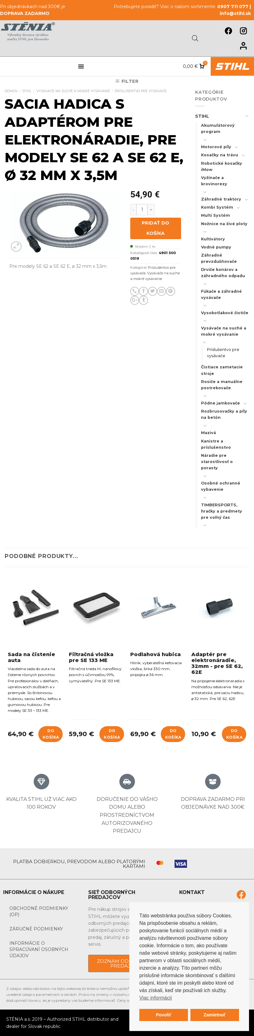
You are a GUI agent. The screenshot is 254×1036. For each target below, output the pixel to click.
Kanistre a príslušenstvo (216, 444)
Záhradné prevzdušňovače (219, 258)
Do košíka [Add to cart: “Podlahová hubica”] (173, 733)
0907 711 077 (232, 6)
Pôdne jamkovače (220, 403)
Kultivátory (213, 239)
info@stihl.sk (235, 13)
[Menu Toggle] (81, 66)
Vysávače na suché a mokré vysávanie (73, 91)
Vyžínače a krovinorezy (214, 180)
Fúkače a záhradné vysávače (221, 294)
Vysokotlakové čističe (224, 312)
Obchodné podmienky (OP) (38, 911)
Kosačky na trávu (219, 155)
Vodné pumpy (216, 247)
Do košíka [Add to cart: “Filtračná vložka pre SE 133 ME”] (112, 733)
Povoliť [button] (163, 1014)
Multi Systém (215, 215)
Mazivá (208, 432)
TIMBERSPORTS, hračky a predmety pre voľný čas (221, 511)
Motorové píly (216, 146)
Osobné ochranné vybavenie (220, 486)
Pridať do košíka (156, 228)
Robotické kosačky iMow (221, 166)
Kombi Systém (217, 207)
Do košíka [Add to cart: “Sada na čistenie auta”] (51, 733)
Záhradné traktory (221, 199)
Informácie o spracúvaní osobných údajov (38, 949)
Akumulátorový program (218, 128)
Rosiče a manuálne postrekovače (221, 384)
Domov (11, 91)
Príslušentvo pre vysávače (141, 91)
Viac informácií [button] (155, 998)
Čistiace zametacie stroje (222, 370)
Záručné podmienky (36, 929)
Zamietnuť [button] (215, 1014)
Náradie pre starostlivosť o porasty (217, 461)
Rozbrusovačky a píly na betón (224, 414)
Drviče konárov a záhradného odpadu (223, 272)
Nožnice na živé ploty (224, 223)
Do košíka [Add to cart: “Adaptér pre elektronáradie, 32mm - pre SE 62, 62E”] (234, 733)
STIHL (26, 91)
